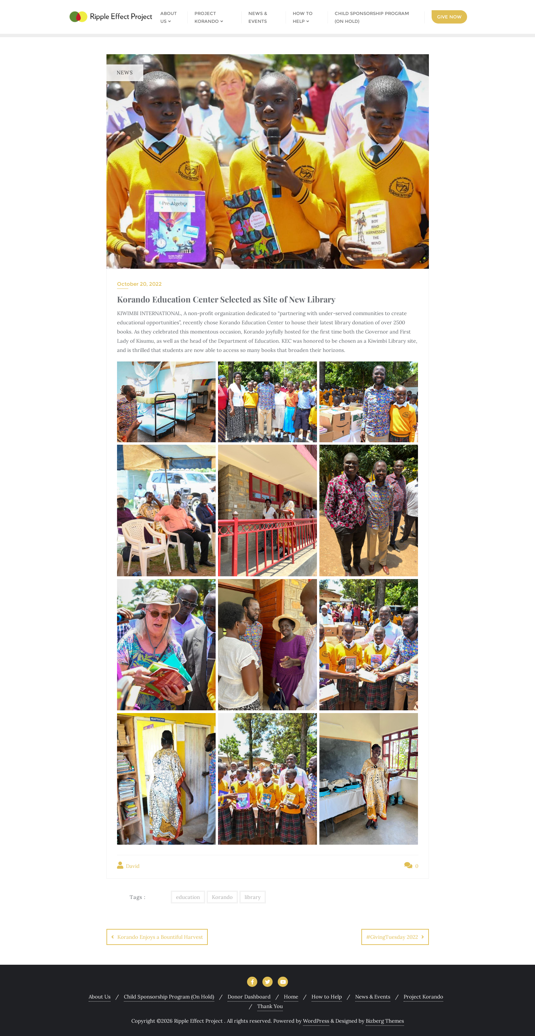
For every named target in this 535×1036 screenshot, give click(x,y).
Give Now (449, 16)
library (253, 897)
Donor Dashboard (249, 996)
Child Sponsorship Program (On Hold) (169, 996)
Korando (222, 897)
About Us (100, 996)
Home (291, 996)
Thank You (270, 1006)
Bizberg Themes (385, 1021)
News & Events (372, 996)
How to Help (327, 996)
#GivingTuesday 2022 (392, 937)
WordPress (316, 1021)
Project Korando (423, 996)
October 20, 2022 (139, 284)
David (128, 865)
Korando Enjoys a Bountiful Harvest (160, 937)
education (188, 897)
